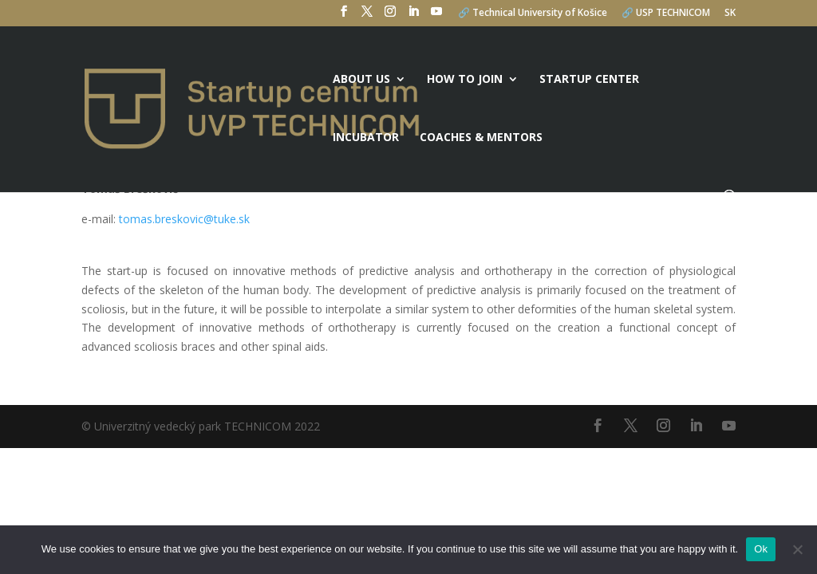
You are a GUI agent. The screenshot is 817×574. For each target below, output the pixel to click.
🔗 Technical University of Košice (532, 13)
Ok (761, 549)
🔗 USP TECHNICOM (666, 13)
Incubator (366, 138)
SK (730, 13)
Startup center (589, 79)
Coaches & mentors (481, 138)
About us (361, 79)
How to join (465, 79)
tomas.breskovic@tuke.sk (184, 218)
